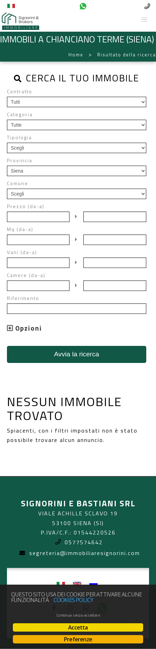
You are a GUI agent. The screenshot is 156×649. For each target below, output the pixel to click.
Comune (17, 183)
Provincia (19, 160)
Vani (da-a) (22, 252)
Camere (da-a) (26, 275)
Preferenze (78, 639)
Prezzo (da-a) (25, 206)
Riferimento (23, 298)
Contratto (19, 91)
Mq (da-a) (20, 229)
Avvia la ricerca (76, 354)
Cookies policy (73, 600)
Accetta (78, 627)
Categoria (20, 114)
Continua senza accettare (78, 615)
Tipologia (19, 137)
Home (75, 54)
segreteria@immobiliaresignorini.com (84, 553)
